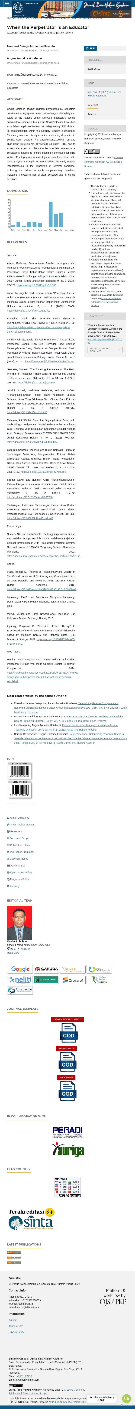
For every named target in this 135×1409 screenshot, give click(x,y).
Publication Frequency (20, 852)
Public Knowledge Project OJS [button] (69, 1402)
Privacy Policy (16, 1332)
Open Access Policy (19, 872)
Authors (13, 1320)
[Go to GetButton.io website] (126, 1405)
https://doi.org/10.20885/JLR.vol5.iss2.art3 (30, 518)
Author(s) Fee (16, 865)
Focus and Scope (18, 838)
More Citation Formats (99, 350)
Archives (23, 17)
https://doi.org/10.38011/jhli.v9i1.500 (36, 285)
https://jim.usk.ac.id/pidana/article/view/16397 (50, 361)
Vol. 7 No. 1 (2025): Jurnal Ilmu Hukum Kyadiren (61, 17)
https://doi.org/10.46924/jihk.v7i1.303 (36, 74)
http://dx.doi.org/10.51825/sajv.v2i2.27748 (30, 497)
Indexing (13, 886)
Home (11, 17)
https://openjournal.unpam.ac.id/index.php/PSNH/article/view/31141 (44, 556)
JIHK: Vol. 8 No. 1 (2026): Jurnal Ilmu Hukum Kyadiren (67, 729)
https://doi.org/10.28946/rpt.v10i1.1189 (28, 310)
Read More (13, 952)
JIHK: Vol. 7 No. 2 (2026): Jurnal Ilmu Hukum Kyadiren (77, 720)
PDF (92, 48)
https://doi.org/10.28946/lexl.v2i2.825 (27, 412)
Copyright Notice (17, 858)
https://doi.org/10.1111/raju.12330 (36, 382)
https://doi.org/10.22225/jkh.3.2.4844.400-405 (32, 442)
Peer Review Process (20, 824)
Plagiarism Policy (18, 879)
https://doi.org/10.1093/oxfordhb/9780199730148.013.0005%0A (41, 589)
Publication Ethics (18, 845)
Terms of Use (16, 1326)
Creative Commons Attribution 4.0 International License (103, 162)
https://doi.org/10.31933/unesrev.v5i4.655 (43, 471)
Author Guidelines (18, 817)
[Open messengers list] (126, 1398)
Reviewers (14, 831)
